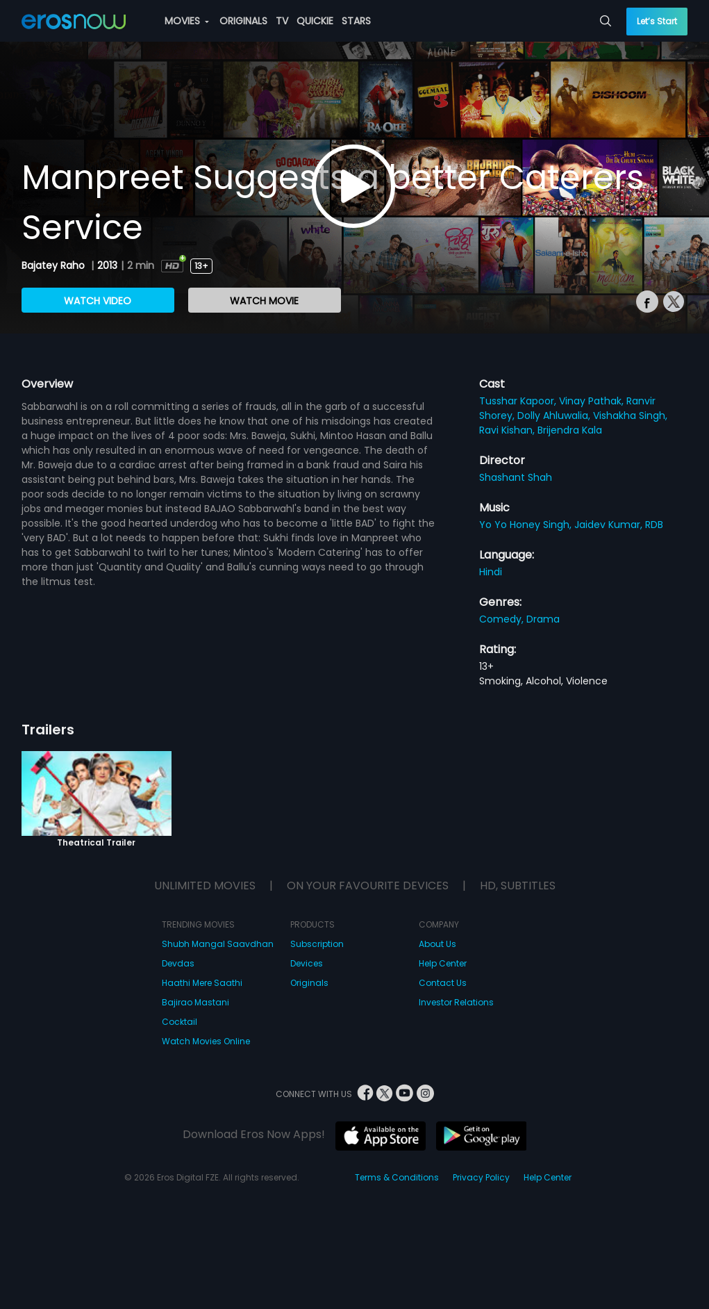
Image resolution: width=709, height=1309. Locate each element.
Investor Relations (456, 1002)
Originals (309, 983)
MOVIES (187, 21)
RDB (654, 525)
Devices (306, 963)
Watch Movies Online (206, 1041)
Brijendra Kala (569, 430)
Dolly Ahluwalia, (555, 415)
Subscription (317, 944)
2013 (107, 265)
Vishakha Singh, (630, 415)
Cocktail (179, 1022)
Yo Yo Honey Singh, (526, 525)
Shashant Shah (515, 477)
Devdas (178, 963)
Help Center (443, 963)
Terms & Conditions (397, 1177)
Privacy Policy (481, 1177)
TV (282, 21)
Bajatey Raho (54, 265)
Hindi (490, 572)
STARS (356, 21)
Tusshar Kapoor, (519, 401)
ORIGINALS (243, 21)
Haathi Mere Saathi (202, 983)
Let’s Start (657, 21)
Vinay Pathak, (592, 401)
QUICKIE (315, 21)
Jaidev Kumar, (609, 525)
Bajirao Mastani (195, 1002)
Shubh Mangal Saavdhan (218, 944)
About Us (437, 944)
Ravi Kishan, (508, 430)
